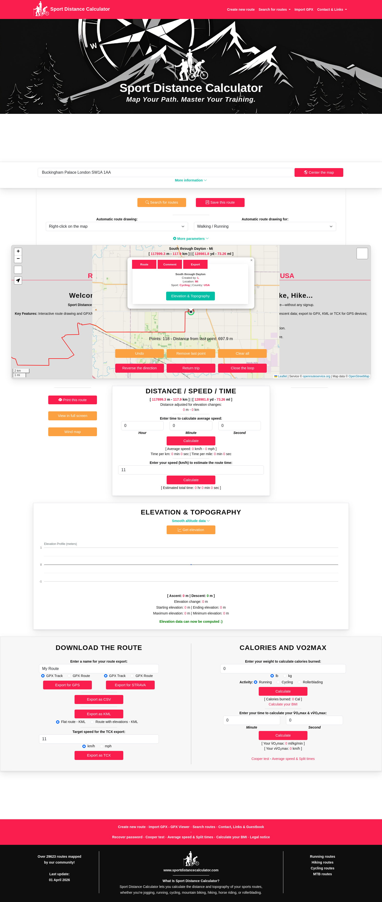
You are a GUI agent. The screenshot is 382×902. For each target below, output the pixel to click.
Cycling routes (322, 868)
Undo (139, 353)
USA (207, 285)
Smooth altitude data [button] (191, 521)
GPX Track (54, 676)
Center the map (319, 172)
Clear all (242, 353)
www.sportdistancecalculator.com (191, 870)
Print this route (72, 400)
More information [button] (191, 180)
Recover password (127, 837)
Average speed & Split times (293, 759)
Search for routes (161, 202)
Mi (196, 281)
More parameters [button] (191, 239)
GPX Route (81, 676)
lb (277, 676)
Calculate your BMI (283, 704)
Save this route (220, 202)
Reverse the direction (139, 368)
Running (265, 682)
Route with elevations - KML (117, 722)
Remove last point (191, 353)
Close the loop (242, 368)
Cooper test (260, 759)
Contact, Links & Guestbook (241, 827)
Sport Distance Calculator (71, 9)
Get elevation (191, 530)
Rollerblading (313, 682)
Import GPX (304, 9)
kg (290, 676)
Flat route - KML (73, 722)
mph (108, 746)
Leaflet (280, 376)
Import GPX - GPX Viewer (169, 827)
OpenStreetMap (359, 376)
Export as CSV (99, 699)
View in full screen (72, 416)
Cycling (185, 285)
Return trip (191, 368)
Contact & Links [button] (330, 9)
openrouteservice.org (316, 376)
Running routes (322, 856)
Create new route (241, 9)
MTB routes (322, 874)
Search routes (204, 827)
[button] (191, 312)
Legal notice (260, 837)
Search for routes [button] (273, 9)
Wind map (72, 432)
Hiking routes (322, 862)
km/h (91, 746)
